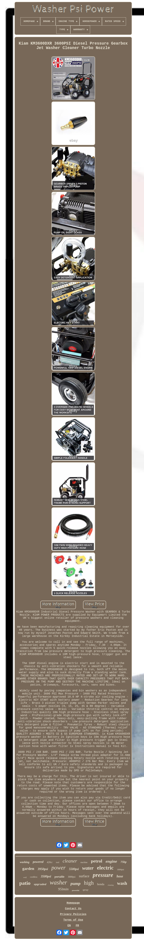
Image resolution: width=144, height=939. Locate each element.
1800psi (120, 869)
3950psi (43, 869)
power (58, 868)
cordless (33, 877)
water (88, 868)
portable (60, 876)
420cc (50, 862)
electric (105, 868)
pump (75, 883)
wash (122, 883)
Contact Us (73, 908)
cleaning (110, 885)
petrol (96, 861)
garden (28, 868)
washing (24, 862)
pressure (103, 875)
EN (69, 925)
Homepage (73, 903)
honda (100, 884)
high (89, 883)
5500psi (74, 869)
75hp (123, 862)
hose (120, 876)
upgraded (40, 884)
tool (57, 862)
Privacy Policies (73, 914)
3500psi (46, 876)
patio (25, 883)
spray (85, 889)
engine (111, 861)
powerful (75, 890)
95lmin (63, 889)
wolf (25, 877)
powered (38, 862)
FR (77, 925)
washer (58, 882)
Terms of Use (73, 920)
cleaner (70, 861)
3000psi (71, 877)
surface (84, 876)
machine (84, 862)
